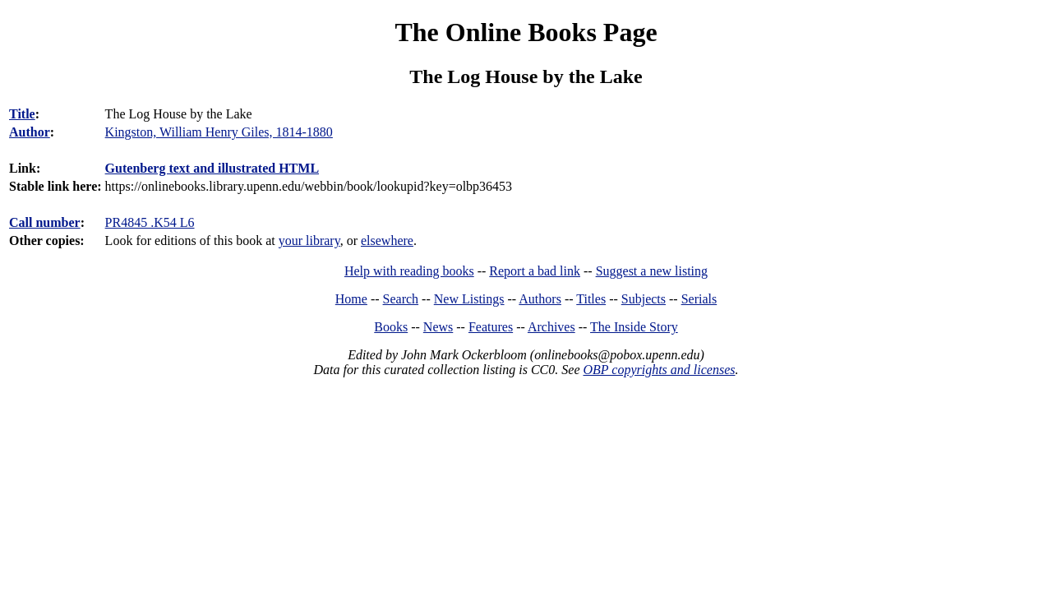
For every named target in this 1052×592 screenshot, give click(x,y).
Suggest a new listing (652, 271)
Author (29, 132)
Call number (45, 222)
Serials (699, 299)
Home (351, 299)
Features (490, 327)
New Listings (469, 299)
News (438, 327)
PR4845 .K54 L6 (150, 222)
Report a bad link (534, 271)
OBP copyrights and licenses (659, 370)
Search (401, 299)
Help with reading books (409, 271)
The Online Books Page (525, 32)
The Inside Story (634, 327)
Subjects (643, 299)
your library (309, 240)
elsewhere (387, 240)
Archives (551, 327)
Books (391, 327)
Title (22, 114)
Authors (540, 299)
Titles (591, 299)
